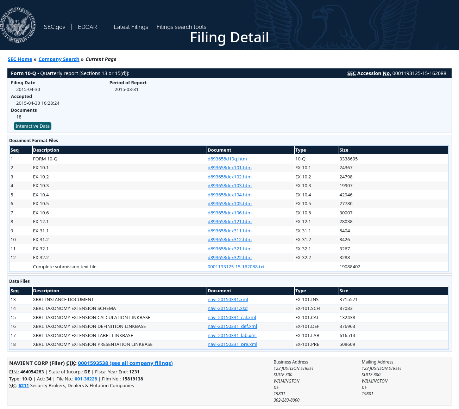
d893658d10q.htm (227, 158)
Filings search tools (182, 27)
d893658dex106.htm (230, 212)
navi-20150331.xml (228, 299)
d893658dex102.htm (230, 176)
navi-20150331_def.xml (232, 326)
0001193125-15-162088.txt (236, 266)
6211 (24, 385)
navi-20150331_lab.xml (232, 335)
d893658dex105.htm (230, 203)
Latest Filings (131, 27)
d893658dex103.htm (230, 185)
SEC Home (20, 59)
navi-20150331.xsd (228, 308)
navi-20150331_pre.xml (232, 344)
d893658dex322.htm (230, 257)
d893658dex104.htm (230, 194)
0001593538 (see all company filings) (125, 362)
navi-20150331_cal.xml (232, 317)
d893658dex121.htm (230, 221)
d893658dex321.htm (230, 248)
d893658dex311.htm (230, 230)
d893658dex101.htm (230, 167)
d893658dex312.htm (230, 239)
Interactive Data (32, 126)
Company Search (59, 59)
